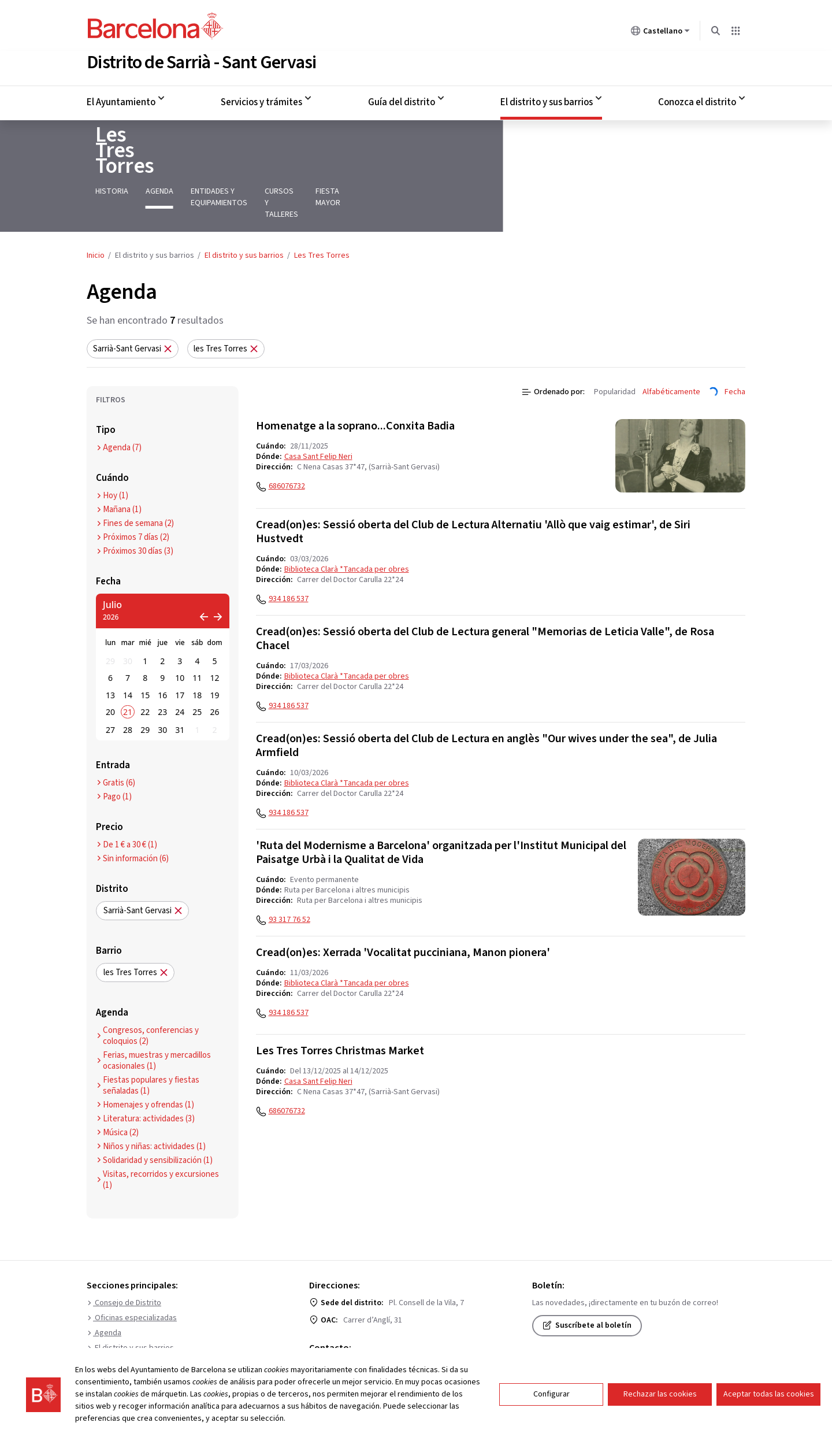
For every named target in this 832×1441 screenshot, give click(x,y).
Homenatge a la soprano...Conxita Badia (355, 378)
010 (327, 1334)
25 (197, 663)
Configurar (551, 1394)
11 (197, 629)
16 (162, 647)
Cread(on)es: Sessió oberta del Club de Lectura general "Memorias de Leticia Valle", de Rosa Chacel (485, 591)
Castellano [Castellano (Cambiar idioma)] (660, 32)
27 (110, 681)
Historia (103, 166)
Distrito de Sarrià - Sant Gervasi (201, 60)
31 (179, 681)
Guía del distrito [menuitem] (401, 100)
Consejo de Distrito (124, 1255)
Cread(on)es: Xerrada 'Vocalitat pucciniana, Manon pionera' (403, 905)
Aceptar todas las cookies (768, 1394)
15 (145, 647)
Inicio (96, 207)
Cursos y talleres (337, 166)
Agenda (151, 166)
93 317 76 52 (289, 871)
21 (127, 663)
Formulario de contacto (361, 1317)
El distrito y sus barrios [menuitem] (546, 100)
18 (197, 647)
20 (110, 663)
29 (110, 612)
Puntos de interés (122, 1315)
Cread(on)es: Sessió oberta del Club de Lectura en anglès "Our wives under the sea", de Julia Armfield (486, 698)
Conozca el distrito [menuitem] (697, 100)
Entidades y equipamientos (233, 166)
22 (145, 663)
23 (162, 663)
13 (110, 647)
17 (179, 647)
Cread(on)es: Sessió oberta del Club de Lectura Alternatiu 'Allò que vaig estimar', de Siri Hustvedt (473, 484)
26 (214, 663)
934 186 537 (289, 551)
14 (127, 647)
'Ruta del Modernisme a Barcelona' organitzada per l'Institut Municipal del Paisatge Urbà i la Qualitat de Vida (441, 804)
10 (179, 629)
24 (179, 663)
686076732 (287, 438)
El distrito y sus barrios (244, 207)
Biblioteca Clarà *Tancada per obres (346, 521)
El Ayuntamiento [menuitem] (121, 100)
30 (127, 612)
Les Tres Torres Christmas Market (340, 1003)
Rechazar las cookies (660, 1394)
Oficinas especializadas (132, 1270)
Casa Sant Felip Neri (318, 408)
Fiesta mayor (414, 166)
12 (214, 629)
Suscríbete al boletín (587, 1277)
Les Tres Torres (155, 141)
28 (127, 681)
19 (214, 647)
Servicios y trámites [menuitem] (261, 100)
